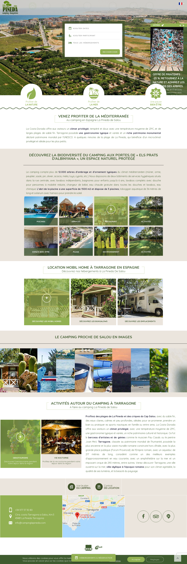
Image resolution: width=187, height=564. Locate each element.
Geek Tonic (43, 560)
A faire (137, 12)
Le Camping (44, 12)
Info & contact (154, 12)
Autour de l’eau (64, 12)
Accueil (28, 12)
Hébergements (87, 12)
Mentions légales (58, 560)
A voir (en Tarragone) (115, 12)
